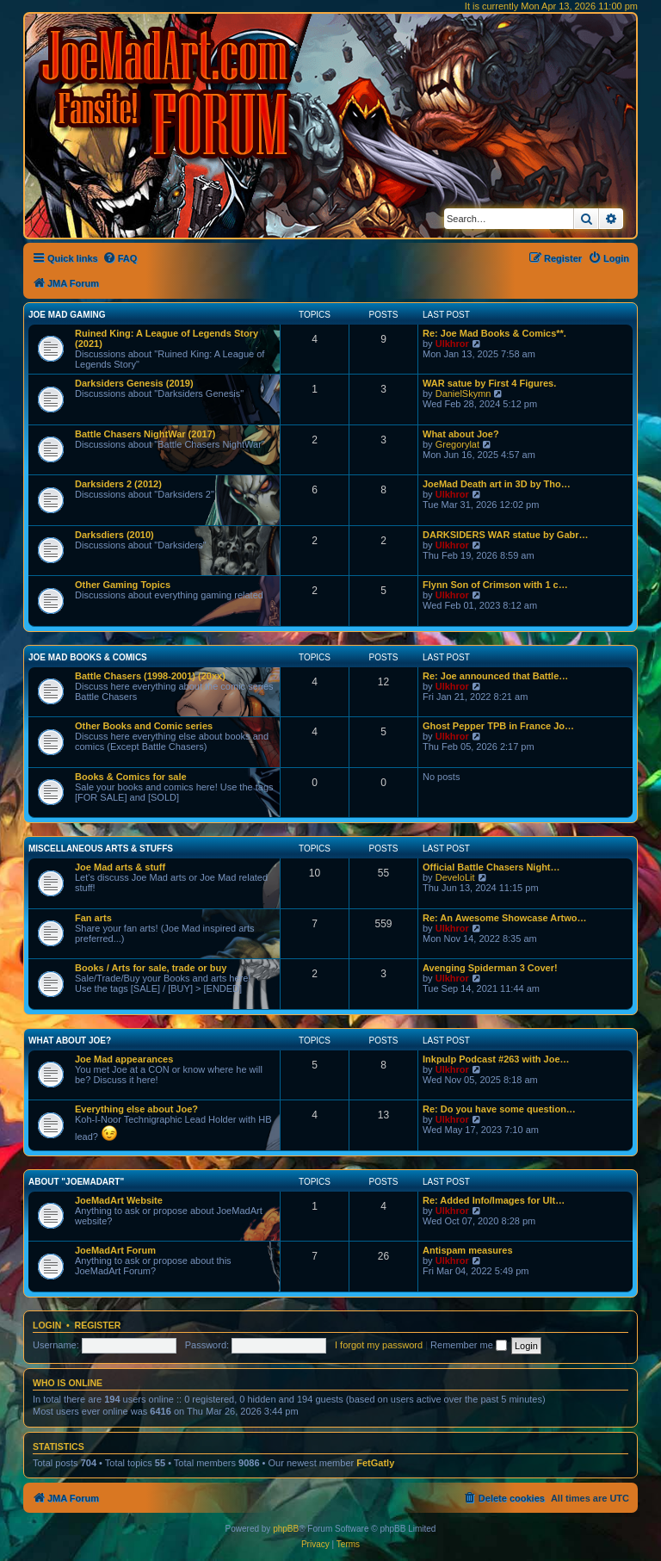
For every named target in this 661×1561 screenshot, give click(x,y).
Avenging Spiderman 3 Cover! (490, 968)
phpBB (286, 1528)
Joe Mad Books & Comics (87, 657)
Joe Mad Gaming (66, 314)
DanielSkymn (463, 393)
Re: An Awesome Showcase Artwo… (505, 918)
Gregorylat (457, 444)
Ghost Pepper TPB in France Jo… (498, 726)
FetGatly (375, 1463)
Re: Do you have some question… (499, 1109)
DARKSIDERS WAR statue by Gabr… (506, 535)
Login (47, 1325)
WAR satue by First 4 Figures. (489, 383)
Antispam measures (468, 1250)
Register (98, 1325)
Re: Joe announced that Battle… (495, 676)
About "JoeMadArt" (76, 1181)
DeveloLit (455, 877)
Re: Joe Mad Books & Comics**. (494, 333)
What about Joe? (461, 434)
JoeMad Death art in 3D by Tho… (497, 484)
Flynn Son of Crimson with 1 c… (495, 584)
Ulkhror (452, 343)
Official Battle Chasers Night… (491, 867)
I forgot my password (379, 1345)
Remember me (468, 1345)
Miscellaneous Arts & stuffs (100, 848)
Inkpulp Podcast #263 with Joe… (496, 1059)
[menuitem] (120, 258)
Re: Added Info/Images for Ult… (494, 1200)
